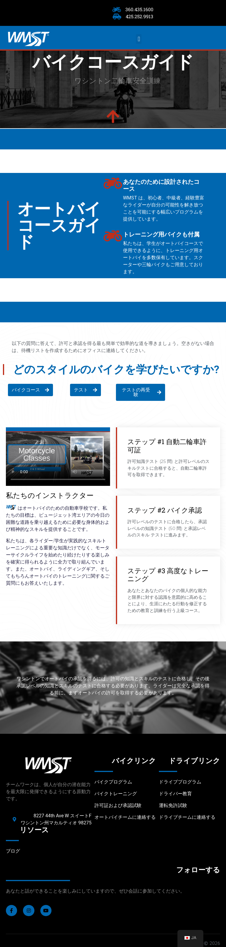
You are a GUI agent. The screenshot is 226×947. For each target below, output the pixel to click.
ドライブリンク (194, 761)
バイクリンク (134, 761)
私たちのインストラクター (50, 495)
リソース (34, 830)
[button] (139, 39)
